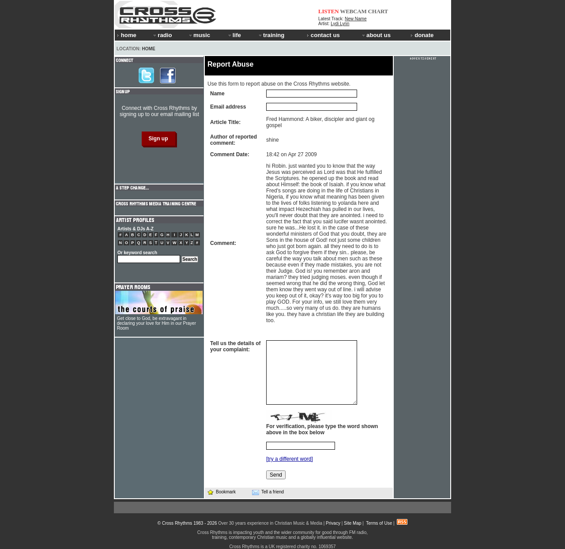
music (199, 35)
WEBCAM (353, 11)
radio (162, 35)
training (271, 35)
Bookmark (221, 492)
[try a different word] (289, 459)
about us (376, 35)
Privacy (333, 523)
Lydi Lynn (340, 23)
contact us (323, 35)
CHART (378, 11)
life (234, 35)
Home (148, 48)
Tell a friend (268, 492)
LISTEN (328, 11)
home (126, 35)
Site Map (352, 523)
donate (422, 35)
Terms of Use (379, 523)
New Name (355, 18)
